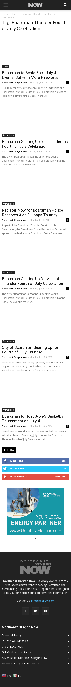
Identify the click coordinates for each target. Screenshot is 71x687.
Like (64, 460)
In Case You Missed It (15, 641)
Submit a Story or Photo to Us (20, 663)
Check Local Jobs (12, 646)
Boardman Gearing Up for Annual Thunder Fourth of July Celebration (32, 281)
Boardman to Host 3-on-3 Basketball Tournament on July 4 (34, 418)
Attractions (8, 135)
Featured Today (11, 635)
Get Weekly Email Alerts (16, 652)
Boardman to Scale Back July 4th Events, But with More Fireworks (31, 75)
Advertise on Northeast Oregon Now (24, 658)
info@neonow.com (43, 600)
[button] (65, 5)
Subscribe (60, 476)
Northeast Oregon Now (14, 82)
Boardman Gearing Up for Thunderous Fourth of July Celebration (35, 144)
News (5, 66)
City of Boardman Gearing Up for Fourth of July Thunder (30, 349)
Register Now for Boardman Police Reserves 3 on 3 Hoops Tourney (32, 212)
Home (5, 14)
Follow (62, 468)
